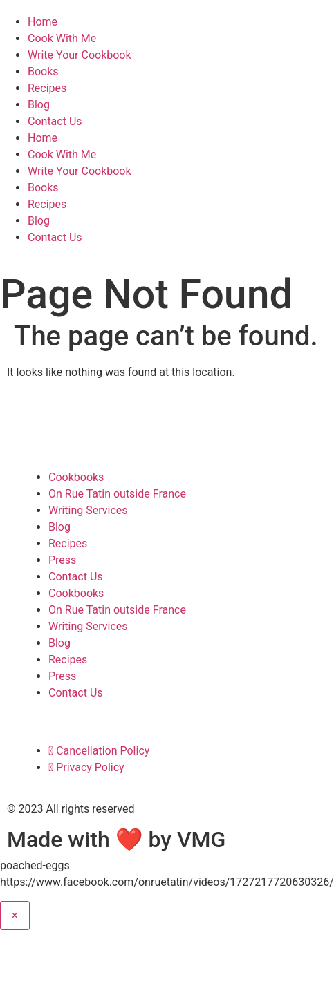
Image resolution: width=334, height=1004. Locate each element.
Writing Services (88, 510)
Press (62, 560)
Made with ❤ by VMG (116, 839)
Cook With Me (62, 38)
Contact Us (55, 121)
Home (42, 21)
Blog (39, 104)
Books (43, 71)
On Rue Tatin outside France (117, 493)
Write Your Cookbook (79, 54)
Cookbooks (76, 477)
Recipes (47, 88)
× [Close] (15, 915)
